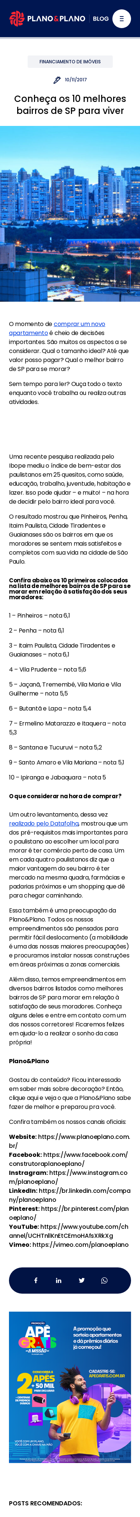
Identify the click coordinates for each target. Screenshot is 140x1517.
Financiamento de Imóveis (70, 61)
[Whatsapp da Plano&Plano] (104, 1280)
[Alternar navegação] (121, 18)
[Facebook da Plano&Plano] (36, 1280)
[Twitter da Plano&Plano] (81, 1280)
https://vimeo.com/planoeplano (80, 1244)
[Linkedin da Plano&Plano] (59, 1280)
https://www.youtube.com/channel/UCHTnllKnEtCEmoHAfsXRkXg (68, 1231)
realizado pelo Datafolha (43, 823)
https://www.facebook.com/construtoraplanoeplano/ (68, 1159)
